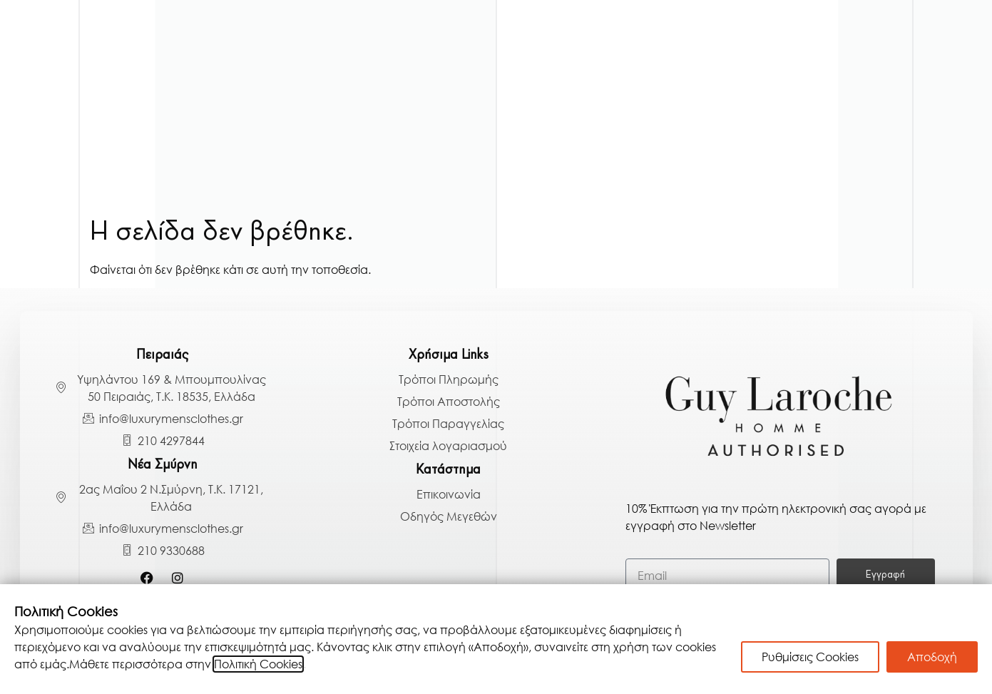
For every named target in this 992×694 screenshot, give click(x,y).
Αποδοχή (932, 657)
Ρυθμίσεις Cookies (810, 657)
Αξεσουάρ (798, 101)
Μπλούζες (683, 64)
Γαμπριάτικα (83, 64)
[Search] (952, 177)
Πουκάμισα (198, 101)
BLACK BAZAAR (844, 140)
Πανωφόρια (294, 64)
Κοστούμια (189, 64)
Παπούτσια (891, 64)
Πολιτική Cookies (258, 664)
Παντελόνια (786, 64)
